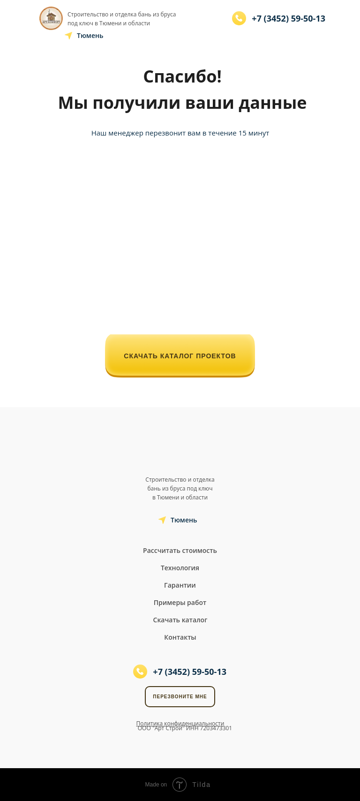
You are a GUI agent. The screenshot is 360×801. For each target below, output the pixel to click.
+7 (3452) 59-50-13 (288, 18)
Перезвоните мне (180, 696)
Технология (180, 567)
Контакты (180, 637)
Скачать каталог (180, 619)
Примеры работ (180, 602)
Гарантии (180, 585)
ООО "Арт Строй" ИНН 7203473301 (185, 728)
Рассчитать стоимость (180, 550)
